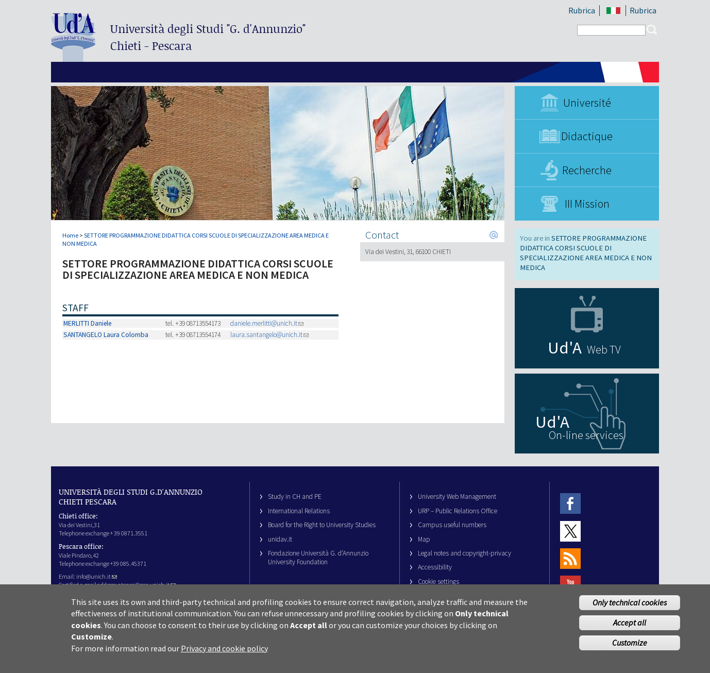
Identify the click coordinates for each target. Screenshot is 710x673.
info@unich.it (96, 576)
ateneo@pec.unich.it (147, 584)
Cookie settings (438, 581)
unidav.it (280, 539)
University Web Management (457, 496)
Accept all (629, 629)
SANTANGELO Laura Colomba (105, 334)
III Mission (587, 203)
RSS (570, 558)
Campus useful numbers (452, 524)
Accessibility (435, 567)
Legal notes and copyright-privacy (464, 553)
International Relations (299, 511)
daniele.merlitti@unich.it (266, 323)
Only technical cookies (630, 608)
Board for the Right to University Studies (322, 524)
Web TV (604, 349)
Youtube (570, 586)
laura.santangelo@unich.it (269, 334)
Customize (629, 649)
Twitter (570, 531)
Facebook (570, 503)
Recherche (587, 170)
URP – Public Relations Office (457, 511)
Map (424, 539)
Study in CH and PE (295, 496)
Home (70, 235)
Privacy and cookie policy (224, 654)
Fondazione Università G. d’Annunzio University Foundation (318, 557)
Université (587, 102)
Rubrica (581, 10)
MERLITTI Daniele (87, 323)
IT (613, 10)
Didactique (587, 136)
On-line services (586, 435)
